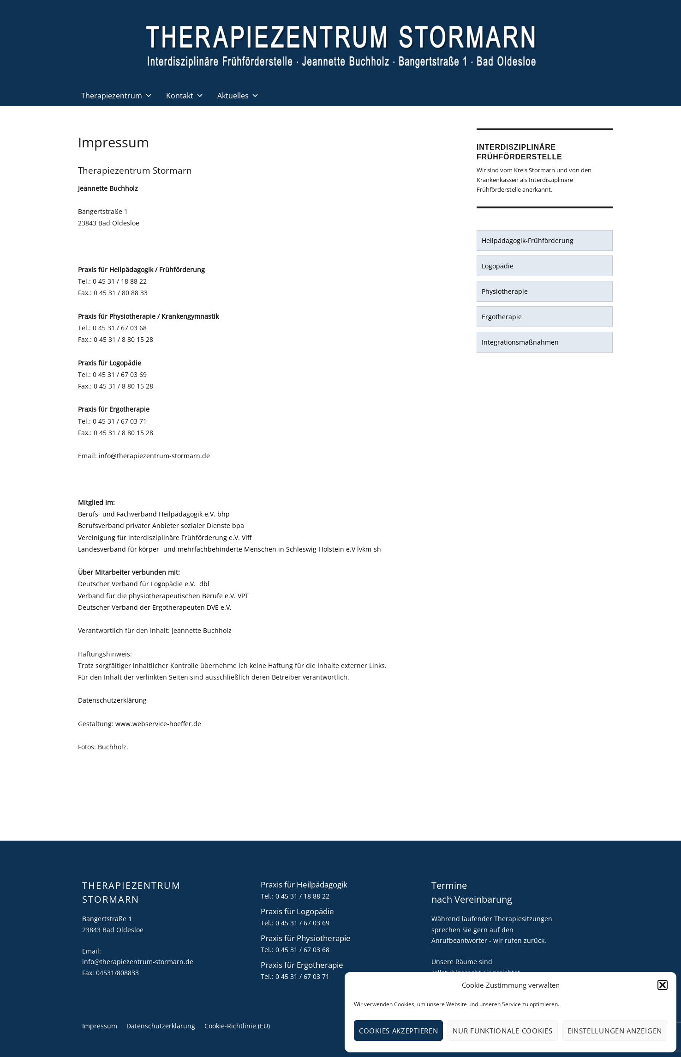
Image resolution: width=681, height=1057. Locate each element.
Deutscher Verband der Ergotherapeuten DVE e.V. (155, 607)
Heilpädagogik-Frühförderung (527, 240)
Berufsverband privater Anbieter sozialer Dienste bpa (161, 525)
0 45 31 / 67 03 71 (302, 976)
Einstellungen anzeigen (615, 1030)
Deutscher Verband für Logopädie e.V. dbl (143, 583)
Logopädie (498, 265)
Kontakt (184, 95)
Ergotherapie (502, 316)
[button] (662, 985)
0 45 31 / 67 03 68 (302, 949)
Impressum (99, 1025)
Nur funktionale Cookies (502, 1030)
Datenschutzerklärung (112, 700)
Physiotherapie (505, 291)
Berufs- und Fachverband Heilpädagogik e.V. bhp (154, 514)
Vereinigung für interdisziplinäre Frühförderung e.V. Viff (164, 537)
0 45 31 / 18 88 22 (302, 896)
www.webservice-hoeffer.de (158, 723)
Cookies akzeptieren (398, 1030)
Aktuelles (238, 95)
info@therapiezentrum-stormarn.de (154, 455)
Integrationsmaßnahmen (520, 342)
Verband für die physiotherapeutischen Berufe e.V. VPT (163, 595)
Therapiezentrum (116, 95)
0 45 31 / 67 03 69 (302, 922)
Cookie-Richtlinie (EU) (237, 1025)
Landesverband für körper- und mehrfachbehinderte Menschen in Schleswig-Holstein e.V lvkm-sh (229, 549)
